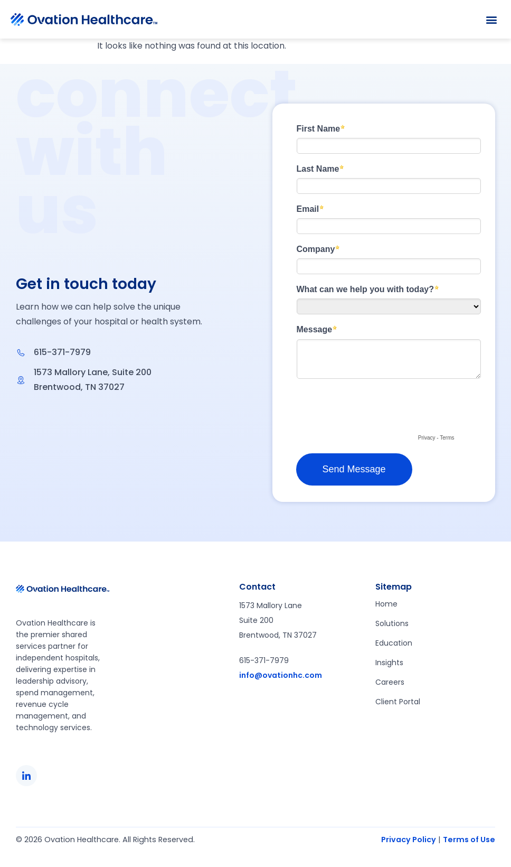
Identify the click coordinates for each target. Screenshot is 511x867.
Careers (389, 682)
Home (386, 604)
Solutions (392, 623)
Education (393, 643)
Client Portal (397, 701)
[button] (491, 19)
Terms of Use (469, 839)
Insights (389, 662)
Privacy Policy (408, 839)
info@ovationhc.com (280, 675)
